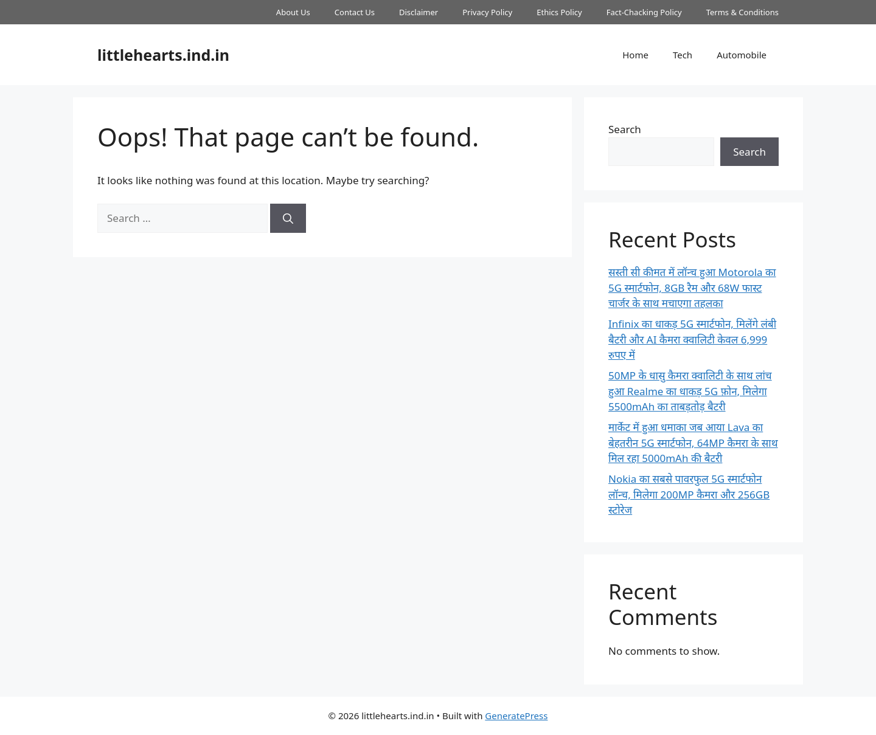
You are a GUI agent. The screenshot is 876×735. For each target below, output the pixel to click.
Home (635, 55)
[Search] (288, 218)
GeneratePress (516, 715)
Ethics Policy (559, 12)
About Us (293, 12)
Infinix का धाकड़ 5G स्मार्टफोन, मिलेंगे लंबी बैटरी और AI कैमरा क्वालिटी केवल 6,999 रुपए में (692, 339)
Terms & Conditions (742, 12)
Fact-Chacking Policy (644, 12)
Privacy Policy (487, 12)
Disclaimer (418, 12)
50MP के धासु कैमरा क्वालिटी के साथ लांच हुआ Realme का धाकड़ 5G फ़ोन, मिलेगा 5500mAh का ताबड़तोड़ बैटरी (690, 390)
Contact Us (355, 12)
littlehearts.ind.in (163, 54)
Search (624, 129)
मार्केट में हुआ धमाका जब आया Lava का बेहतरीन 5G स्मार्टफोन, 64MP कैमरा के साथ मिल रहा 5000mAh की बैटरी (693, 442)
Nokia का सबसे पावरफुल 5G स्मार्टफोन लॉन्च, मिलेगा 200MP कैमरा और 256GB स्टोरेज (689, 494)
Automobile (741, 55)
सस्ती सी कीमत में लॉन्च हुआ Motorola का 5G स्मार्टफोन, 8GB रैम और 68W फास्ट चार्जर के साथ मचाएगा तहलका (692, 287)
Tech (682, 55)
